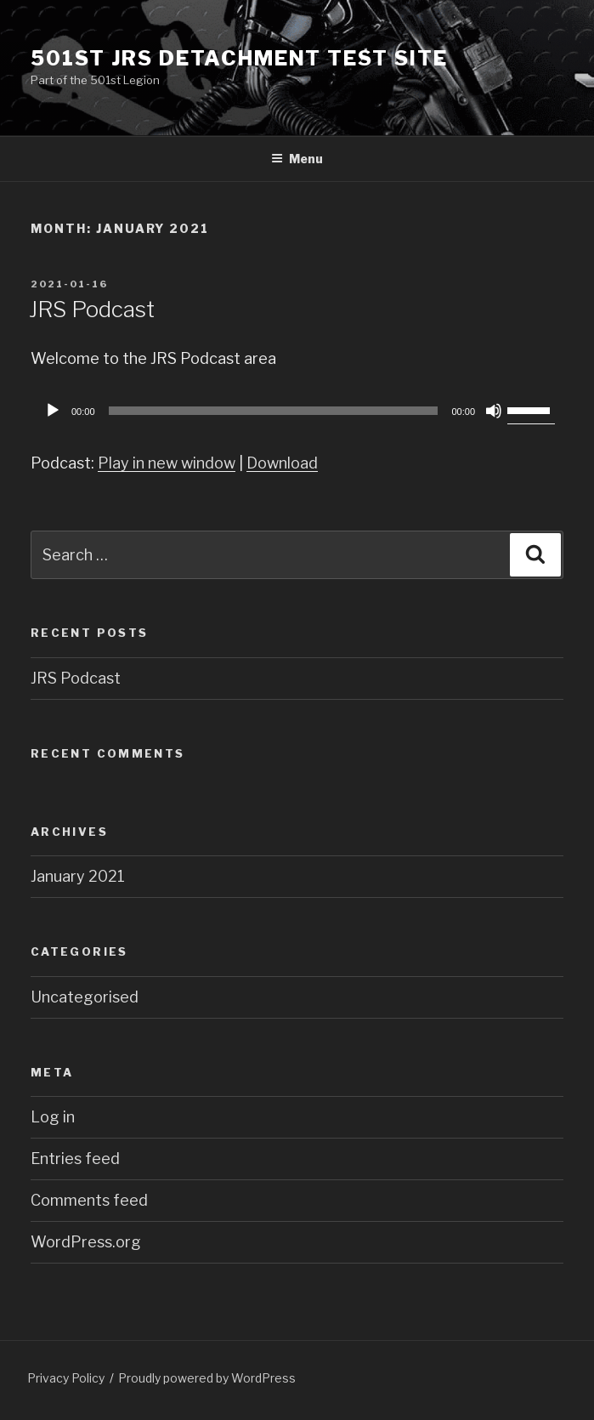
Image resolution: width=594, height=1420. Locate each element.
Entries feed (75, 1158)
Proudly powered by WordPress (207, 1378)
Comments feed (89, 1200)
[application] (297, 411)
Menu (297, 158)
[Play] (52, 410)
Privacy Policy (66, 1378)
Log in (53, 1117)
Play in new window (166, 463)
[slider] (273, 410)
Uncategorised (85, 997)
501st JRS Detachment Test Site (239, 58)
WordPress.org (86, 1242)
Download (282, 463)
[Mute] (493, 410)
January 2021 (78, 876)
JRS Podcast (92, 309)
